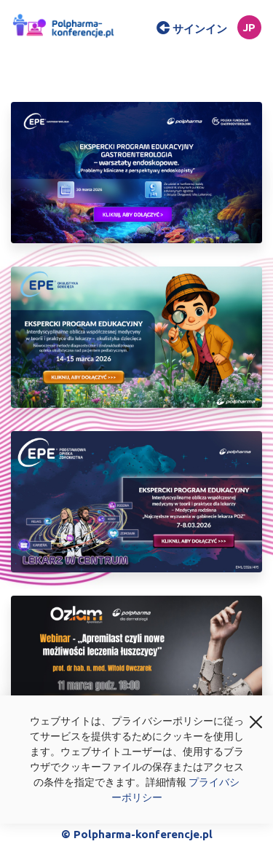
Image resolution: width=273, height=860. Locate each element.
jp (249, 27)
